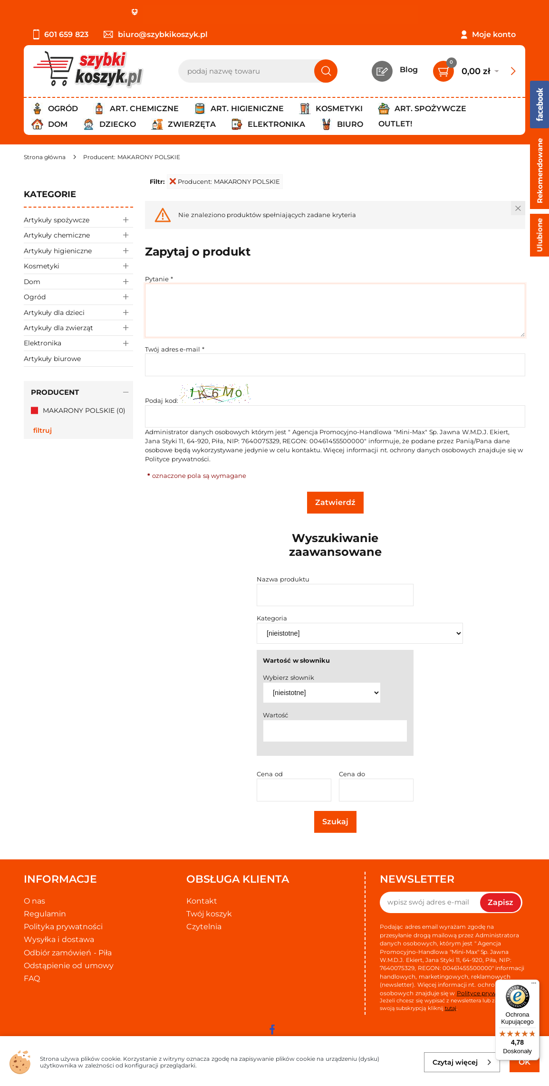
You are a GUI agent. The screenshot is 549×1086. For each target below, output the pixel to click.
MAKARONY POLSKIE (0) (84, 410)
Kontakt (201, 900)
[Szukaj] (325, 71)
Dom (78, 281)
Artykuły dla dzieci (78, 312)
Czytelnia (204, 926)
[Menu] (533, 985)
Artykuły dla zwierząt (78, 327)
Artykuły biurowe (52, 358)
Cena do (352, 774)
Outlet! (395, 123)
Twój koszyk (209, 913)
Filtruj (42, 430)
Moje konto (494, 34)
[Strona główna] (45, 157)
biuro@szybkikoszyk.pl (156, 34)
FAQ (32, 978)
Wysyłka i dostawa (59, 939)
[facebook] (272, 1029)
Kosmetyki (78, 265)
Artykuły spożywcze (78, 219)
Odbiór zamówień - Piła (68, 952)
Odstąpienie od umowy (69, 965)
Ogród (78, 296)
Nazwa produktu (283, 579)
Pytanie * (159, 279)
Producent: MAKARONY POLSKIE (225, 181)
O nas (34, 900)
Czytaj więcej (462, 1062)
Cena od (270, 774)
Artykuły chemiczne (78, 235)
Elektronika (78, 343)
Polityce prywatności (177, 459)
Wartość (275, 715)
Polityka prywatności (63, 926)
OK (524, 1062)
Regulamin (45, 913)
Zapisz (500, 902)
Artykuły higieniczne (78, 250)
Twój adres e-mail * (174, 349)
